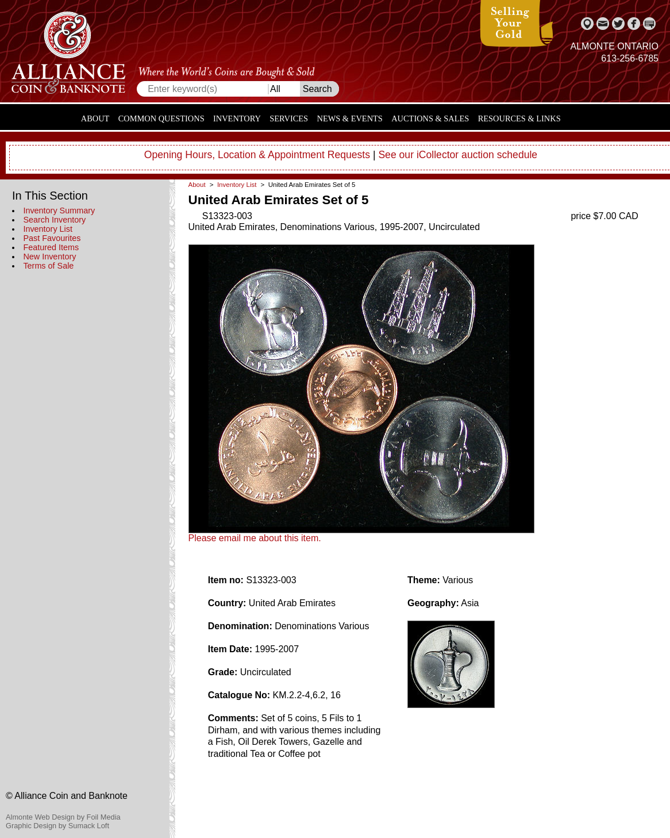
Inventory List (47, 229)
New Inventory (49, 256)
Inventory (237, 118)
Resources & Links (519, 118)
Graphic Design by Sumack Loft (57, 825)
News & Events (350, 118)
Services (288, 118)
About (95, 118)
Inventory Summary (59, 210)
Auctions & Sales (430, 118)
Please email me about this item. (254, 538)
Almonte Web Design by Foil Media (63, 817)
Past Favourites (51, 238)
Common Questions (161, 118)
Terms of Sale (48, 265)
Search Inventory (54, 219)
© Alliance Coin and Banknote (67, 796)
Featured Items (51, 247)
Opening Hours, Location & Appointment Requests (257, 154)
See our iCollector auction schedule (457, 154)
